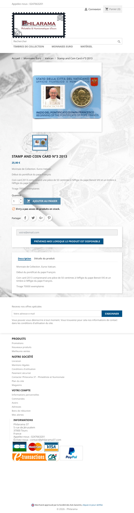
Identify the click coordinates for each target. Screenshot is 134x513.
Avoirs (15, 402)
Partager (25, 218)
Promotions (17, 343)
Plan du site (18, 381)
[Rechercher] (67, 41)
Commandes (18, 398)
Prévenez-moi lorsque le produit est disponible (67, 241)
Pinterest (49, 218)
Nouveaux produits (21, 347)
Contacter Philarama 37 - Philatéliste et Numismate (38, 377)
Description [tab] (24, 258)
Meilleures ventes (21, 351)
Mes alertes (18, 414)
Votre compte (21, 390)
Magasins (17, 385)
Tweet (33, 218)
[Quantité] (15, 201)
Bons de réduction (21, 410)
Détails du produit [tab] (44, 258)
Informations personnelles (25, 394)
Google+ (41, 218)
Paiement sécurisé (21, 373)
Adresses (16, 406)
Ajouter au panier (42, 201)
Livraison (16, 361)
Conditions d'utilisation (24, 369)
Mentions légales (20, 365)
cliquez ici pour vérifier (92, 505)
